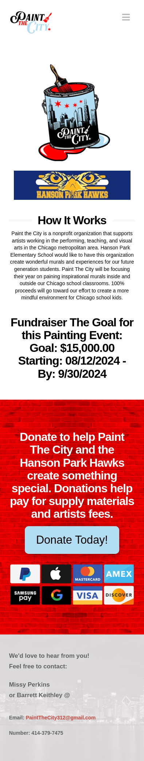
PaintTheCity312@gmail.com (61, 718)
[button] (126, 17)
